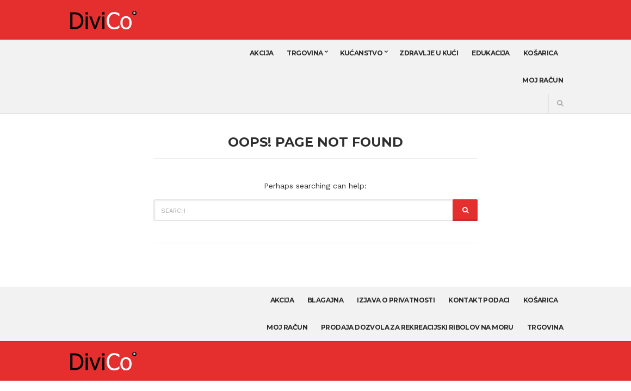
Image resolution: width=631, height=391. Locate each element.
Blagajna (325, 300)
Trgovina (305, 53)
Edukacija (491, 53)
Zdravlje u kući (428, 53)
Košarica (540, 53)
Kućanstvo (361, 53)
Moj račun (542, 80)
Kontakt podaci (479, 300)
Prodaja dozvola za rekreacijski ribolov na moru (417, 327)
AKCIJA (261, 53)
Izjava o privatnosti (396, 300)
